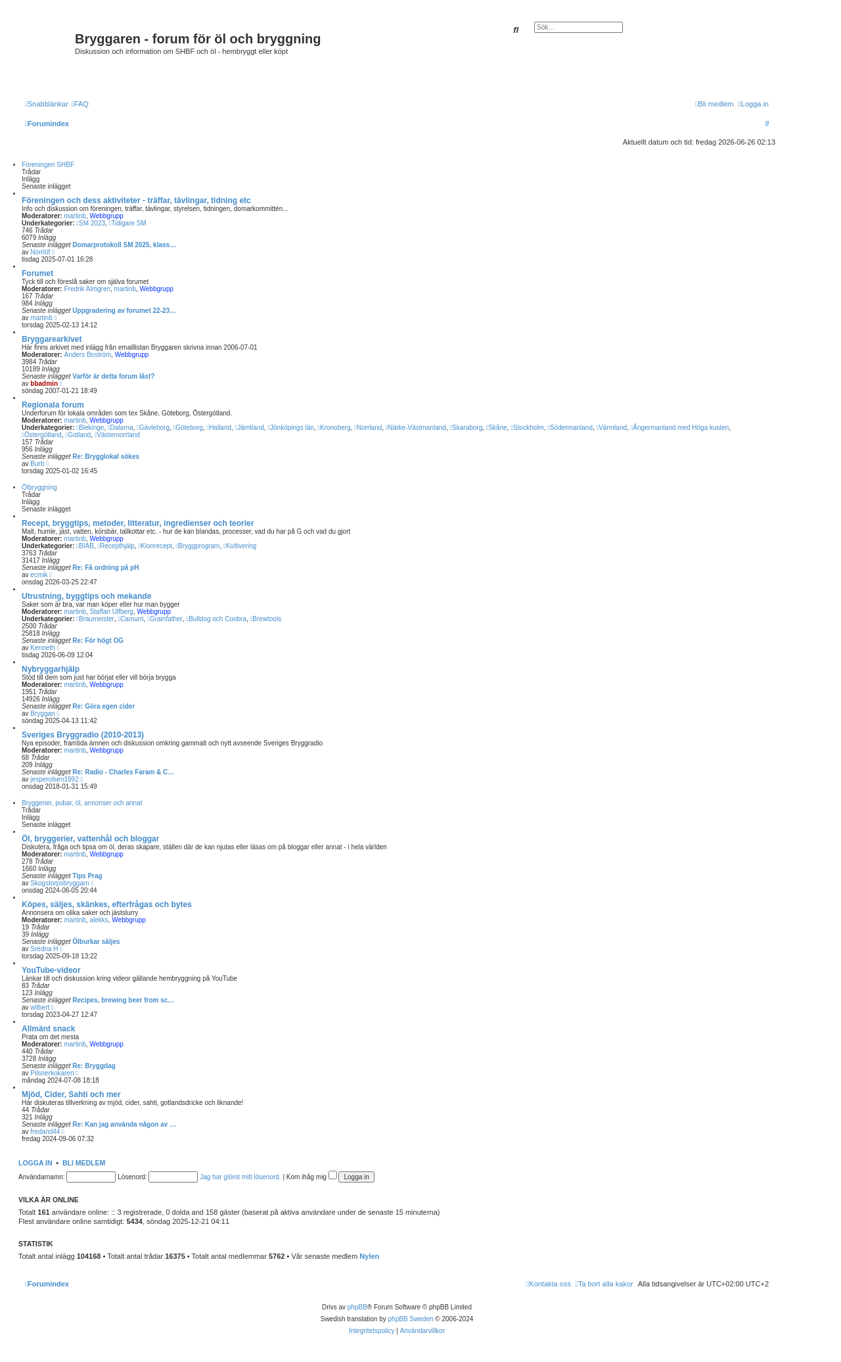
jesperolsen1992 (54, 779)
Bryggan (42, 713)
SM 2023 (90, 223)
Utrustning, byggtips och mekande (86, 596)
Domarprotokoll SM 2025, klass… (124, 244)
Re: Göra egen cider (103, 706)
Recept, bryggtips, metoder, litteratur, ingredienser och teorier (138, 523)
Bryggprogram (197, 546)
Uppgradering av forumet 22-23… (124, 310)
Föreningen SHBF (48, 164)
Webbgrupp (106, 216)
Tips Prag (87, 876)
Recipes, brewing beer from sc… (123, 1000)
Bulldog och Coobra (217, 618)
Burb (37, 463)
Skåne (496, 427)
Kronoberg (333, 427)
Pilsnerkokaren (52, 1073)
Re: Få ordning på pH (105, 567)
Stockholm (527, 427)
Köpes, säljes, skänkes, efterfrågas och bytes (107, 904)
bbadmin (44, 383)
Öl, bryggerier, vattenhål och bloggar (90, 838)
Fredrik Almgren (87, 289)
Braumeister (95, 618)
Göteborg (188, 427)
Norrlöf (40, 252)
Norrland (368, 427)
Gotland (78, 434)
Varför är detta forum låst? (113, 376)
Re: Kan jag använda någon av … (124, 1124)
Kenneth (42, 647)
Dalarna (120, 427)
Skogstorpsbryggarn (59, 883)
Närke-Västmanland (416, 427)
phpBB (357, 1307)
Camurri (130, 618)
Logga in (35, 1163)
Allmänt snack (48, 1028)
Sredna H (44, 948)
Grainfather (165, 618)
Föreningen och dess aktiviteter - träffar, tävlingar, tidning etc (136, 200)
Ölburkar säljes (96, 941)
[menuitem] (80, 104)
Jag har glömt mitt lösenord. (240, 1177)
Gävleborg (153, 427)
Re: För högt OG (98, 640)
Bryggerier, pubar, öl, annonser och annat (82, 803)
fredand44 (45, 1131)
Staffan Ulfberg (111, 611)
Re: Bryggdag (94, 1065)
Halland (218, 427)
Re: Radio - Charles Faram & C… (123, 772)
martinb (74, 216)
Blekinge (90, 427)
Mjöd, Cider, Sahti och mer (71, 1094)
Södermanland (570, 427)
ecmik (38, 574)
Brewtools (266, 618)
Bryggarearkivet (51, 339)
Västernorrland (117, 434)
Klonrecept (154, 546)
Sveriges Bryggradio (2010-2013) (83, 735)
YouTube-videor (51, 970)
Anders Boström (87, 354)
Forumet (37, 273)
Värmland (612, 427)
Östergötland (42, 434)
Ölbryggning (39, 487)
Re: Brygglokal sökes (105, 456)
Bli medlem (83, 1163)
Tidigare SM (128, 223)
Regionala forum (53, 405)
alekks (98, 920)
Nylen (369, 1256)
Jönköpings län (290, 427)
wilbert (39, 1007)
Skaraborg (465, 427)
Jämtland (249, 427)
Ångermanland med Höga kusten (680, 427)
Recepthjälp (115, 546)
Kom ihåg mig (311, 1177)
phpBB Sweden (411, 1319)
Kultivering (239, 546)
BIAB (84, 546)
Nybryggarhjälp (51, 669)
